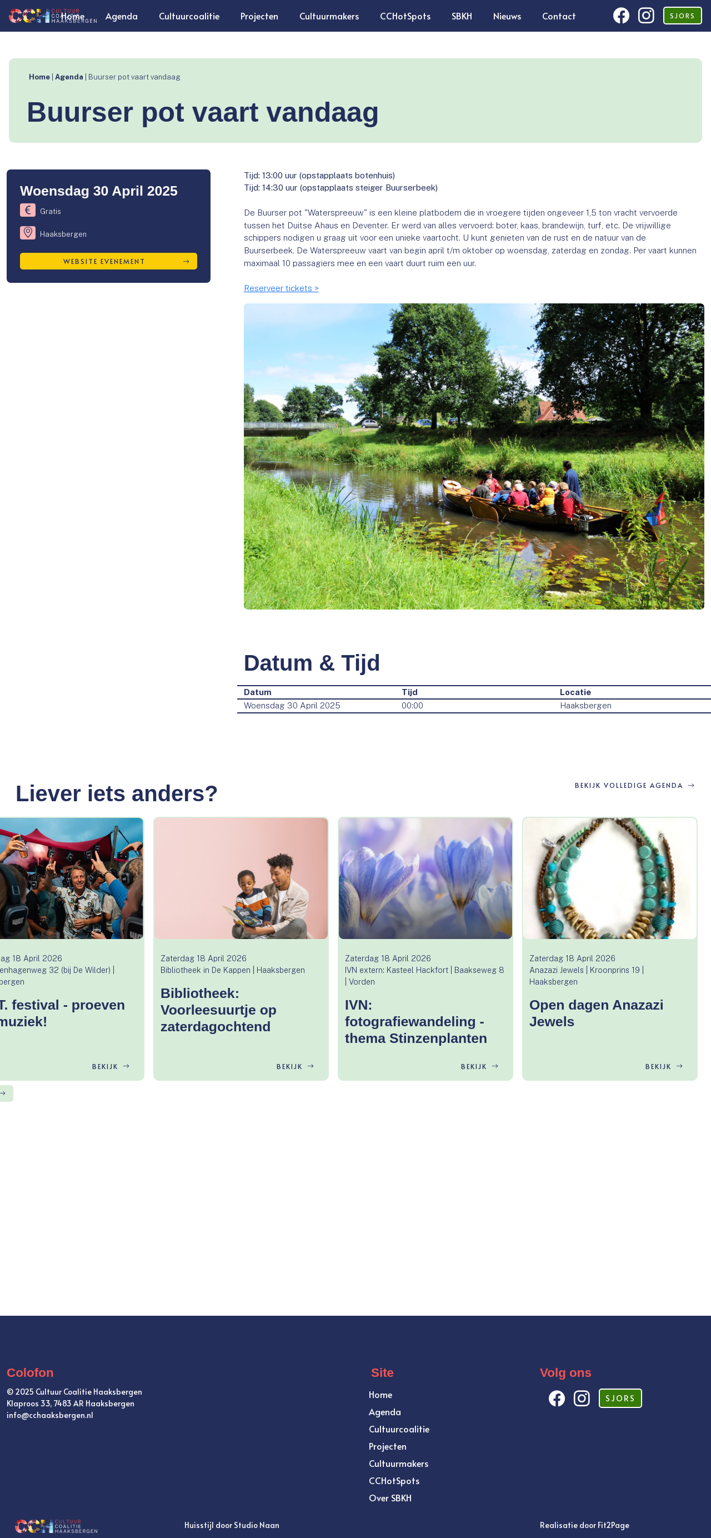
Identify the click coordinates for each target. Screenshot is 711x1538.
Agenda (122, 15)
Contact (559, 15)
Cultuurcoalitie (189, 15)
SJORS (682, 15)
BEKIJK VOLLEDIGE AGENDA (635, 785)
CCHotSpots (405, 15)
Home (72, 15)
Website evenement (126, 261)
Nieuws (507, 15)
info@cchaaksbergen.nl (50, 1415)
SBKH (462, 15)
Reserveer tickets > (281, 288)
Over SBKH (390, 1497)
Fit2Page (613, 1525)
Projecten (259, 15)
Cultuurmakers (329, 15)
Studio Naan (256, 1525)
